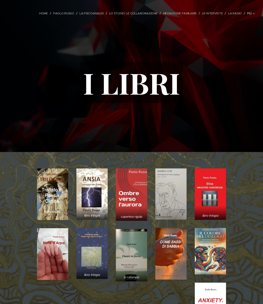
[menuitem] (43, 13)
